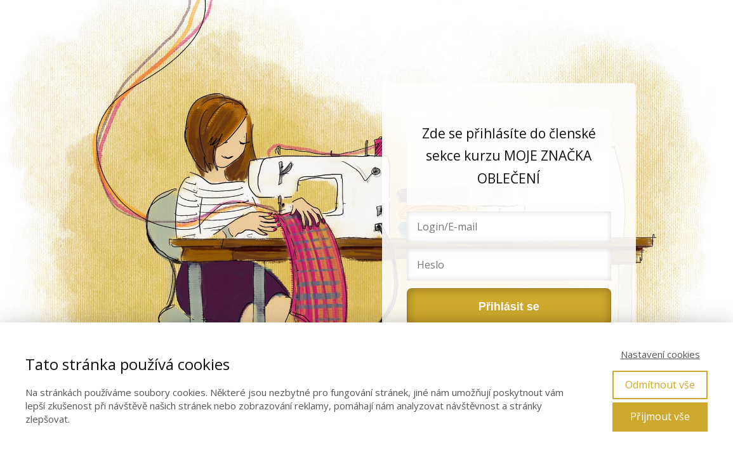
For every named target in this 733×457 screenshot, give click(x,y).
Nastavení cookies (660, 354)
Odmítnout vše (660, 385)
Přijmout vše (660, 416)
